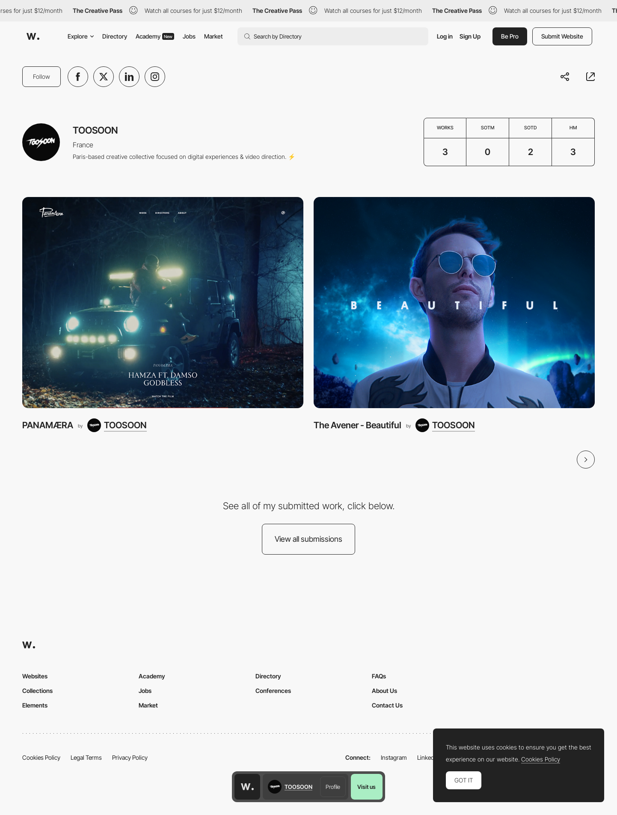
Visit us (366, 786)
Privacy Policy (130, 757)
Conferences (273, 690)
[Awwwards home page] (247, 787)
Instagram (394, 757)
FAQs (379, 676)
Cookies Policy (41, 757)
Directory (114, 36)
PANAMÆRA (47, 425)
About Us (384, 690)
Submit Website (562, 36)
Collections (37, 690)
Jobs (189, 36)
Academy (155, 36)
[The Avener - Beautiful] (454, 302)
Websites (34, 676)
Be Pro (510, 36)
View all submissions (308, 538)
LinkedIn (428, 757)
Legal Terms (86, 757)
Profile (333, 786)
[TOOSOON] (117, 425)
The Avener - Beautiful (357, 425)
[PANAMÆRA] (162, 302)
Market (213, 36)
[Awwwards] (33, 36)
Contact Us (387, 705)
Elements (34, 705)
